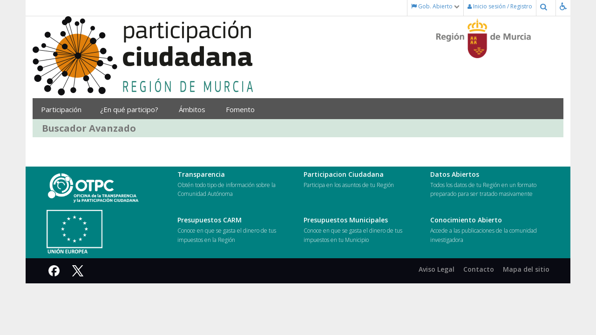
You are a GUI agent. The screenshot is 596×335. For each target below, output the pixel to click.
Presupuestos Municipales (346, 219)
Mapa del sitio (526, 269)
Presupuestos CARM (209, 219)
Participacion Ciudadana (344, 174)
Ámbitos (195, 109)
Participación (63, 109)
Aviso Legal (436, 269)
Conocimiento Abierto (466, 219)
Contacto (478, 269)
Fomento (243, 109)
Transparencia (201, 174)
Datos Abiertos (454, 174)
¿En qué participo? (132, 109)
